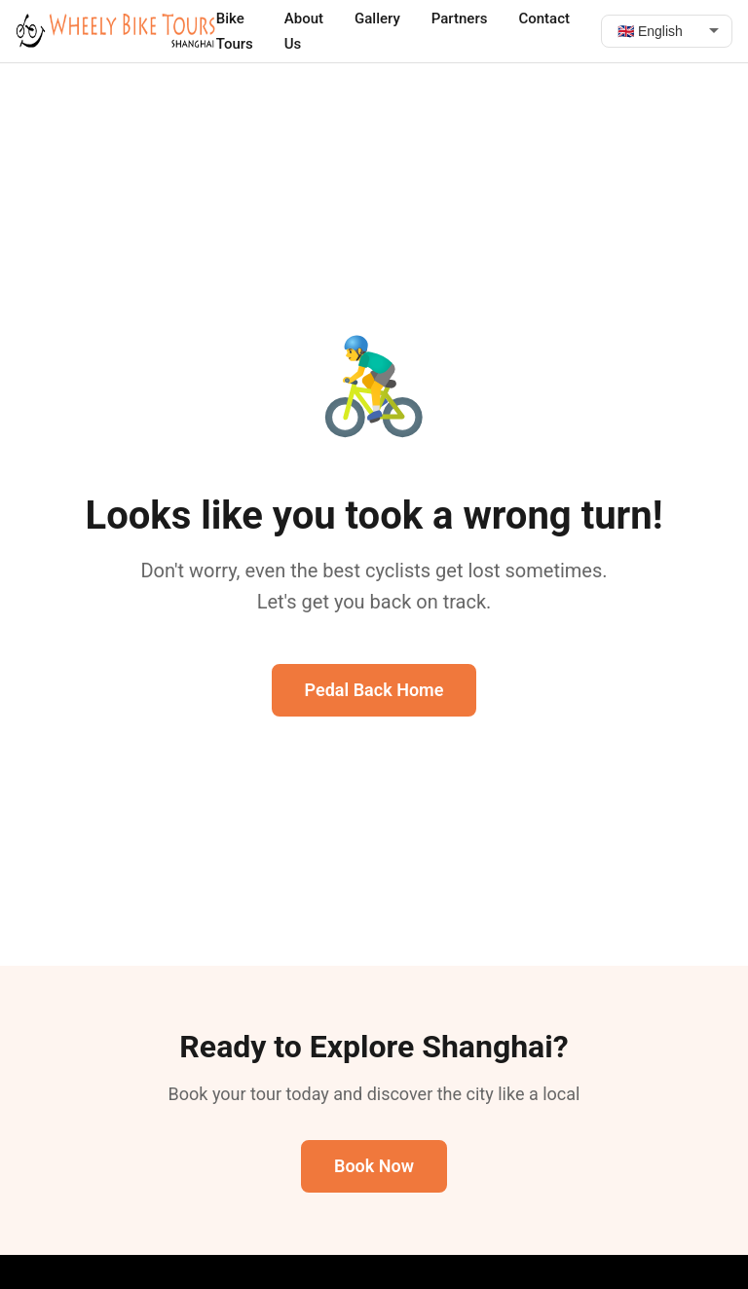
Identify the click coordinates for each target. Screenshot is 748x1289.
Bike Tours (234, 31)
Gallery (377, 18)
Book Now (374, 1166)
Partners (459, 18)
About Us (303, 31)
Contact (544, 18)
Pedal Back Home (374, 690)
